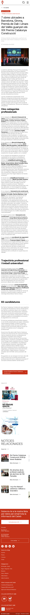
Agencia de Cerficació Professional (8, 589)
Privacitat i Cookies (25, 613)
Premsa (2, 554)
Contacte (3, 557)
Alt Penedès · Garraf (5, 566)
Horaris (2, 559)
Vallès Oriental (4, 575)
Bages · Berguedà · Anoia (6, 568)
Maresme (3, 571)
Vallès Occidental (5, 578)
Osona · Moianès (4, 573)
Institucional (6, 11)
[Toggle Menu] (27, 2)
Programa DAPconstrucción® (7, 587)
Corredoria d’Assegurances (7, 584)
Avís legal (18, 613)
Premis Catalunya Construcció (11, 13)
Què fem (3, 552)
